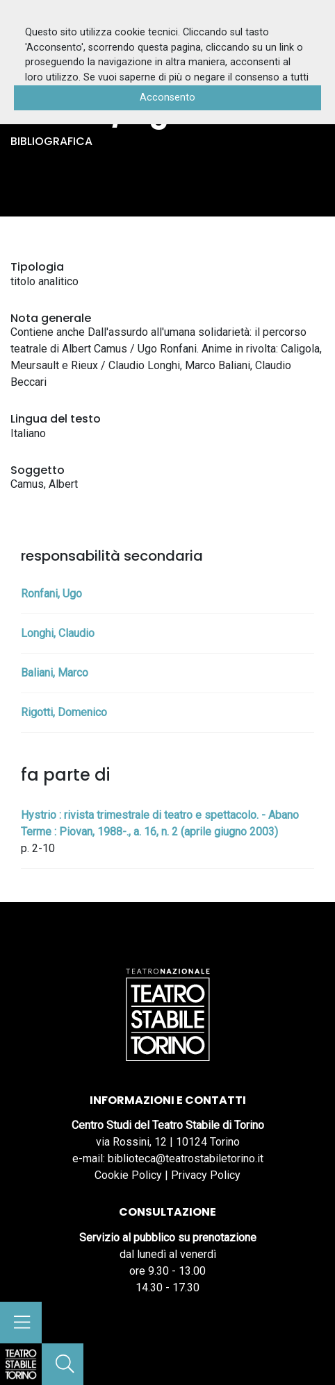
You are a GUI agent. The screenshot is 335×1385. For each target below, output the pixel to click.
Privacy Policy (205, 1175)
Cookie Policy (128, 1175)
